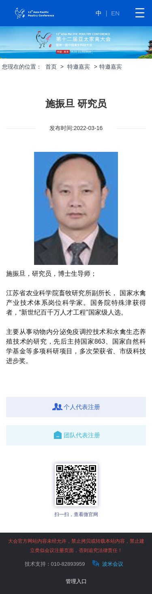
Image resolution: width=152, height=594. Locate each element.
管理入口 (76, 581)
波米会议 (106, 563)
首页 (51, 66)
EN (115, 13)
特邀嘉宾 (78, 66)
